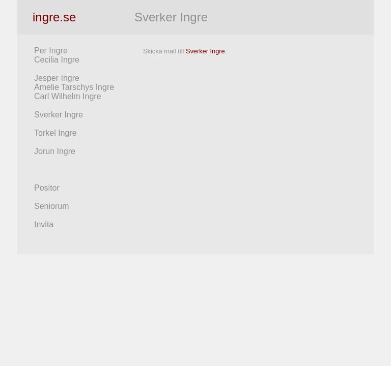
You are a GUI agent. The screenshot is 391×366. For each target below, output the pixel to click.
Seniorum (51, 206)
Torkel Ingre (55, 133)
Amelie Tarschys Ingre (74, 87)
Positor (47, 188)
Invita (43, 224)
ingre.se (54, 17)
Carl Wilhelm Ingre (67, 96)
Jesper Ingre (56, 78)
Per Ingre (51, 50)
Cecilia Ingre (56, 59)
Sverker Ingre (58, 114)
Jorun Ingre (54, 151)
